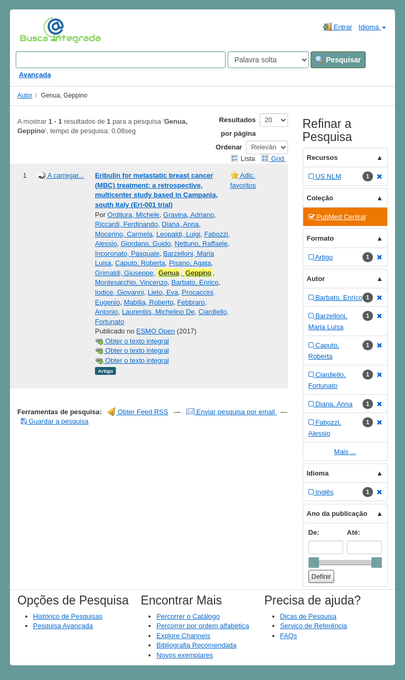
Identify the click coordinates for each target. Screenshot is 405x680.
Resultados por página (237, 126)
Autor (25, 95)
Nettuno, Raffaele (201, 243)
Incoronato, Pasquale (127, 253)
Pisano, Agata (190, 263)
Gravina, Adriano (188, 215)
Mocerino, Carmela (124, 234)
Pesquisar (338, 60)
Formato (320, 238)
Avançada (35, 75)
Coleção (320, 198)
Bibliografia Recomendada (196, 645)
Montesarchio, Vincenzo (131, 282)
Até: (353, 532)
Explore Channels (183, 636)
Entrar (337, 27)
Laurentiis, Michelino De (158, 312)
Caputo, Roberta (140, 263)
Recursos (322, 157)
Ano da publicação (337, 513)
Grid (273, 159)
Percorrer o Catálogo (188, 616)
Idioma (372, 27)
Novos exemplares (184, 655)
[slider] (313, 562)
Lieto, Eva (162, 292)
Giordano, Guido (145, 243)
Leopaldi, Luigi (178, 234)
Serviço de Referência (313, 626)
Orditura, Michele (133, 215)
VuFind (35, 30)
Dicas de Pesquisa (308, 616)
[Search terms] (121, 59)
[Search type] (268, 59)
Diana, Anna (180, 224)
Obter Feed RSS (138, 412)
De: (313, 532)
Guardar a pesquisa (55, 421)
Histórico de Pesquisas (67, 616)
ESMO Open (155, 331)
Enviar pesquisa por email (231, 412)
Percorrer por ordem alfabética (202, 626)
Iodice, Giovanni (119, 292)
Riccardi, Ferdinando (126, 224)
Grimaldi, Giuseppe (124, 273)
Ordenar (229, 147)
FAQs (288, 636)
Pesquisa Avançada (63, 626)
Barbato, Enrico (195, 282)
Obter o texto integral (132, 341)
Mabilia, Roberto (149, 302)
